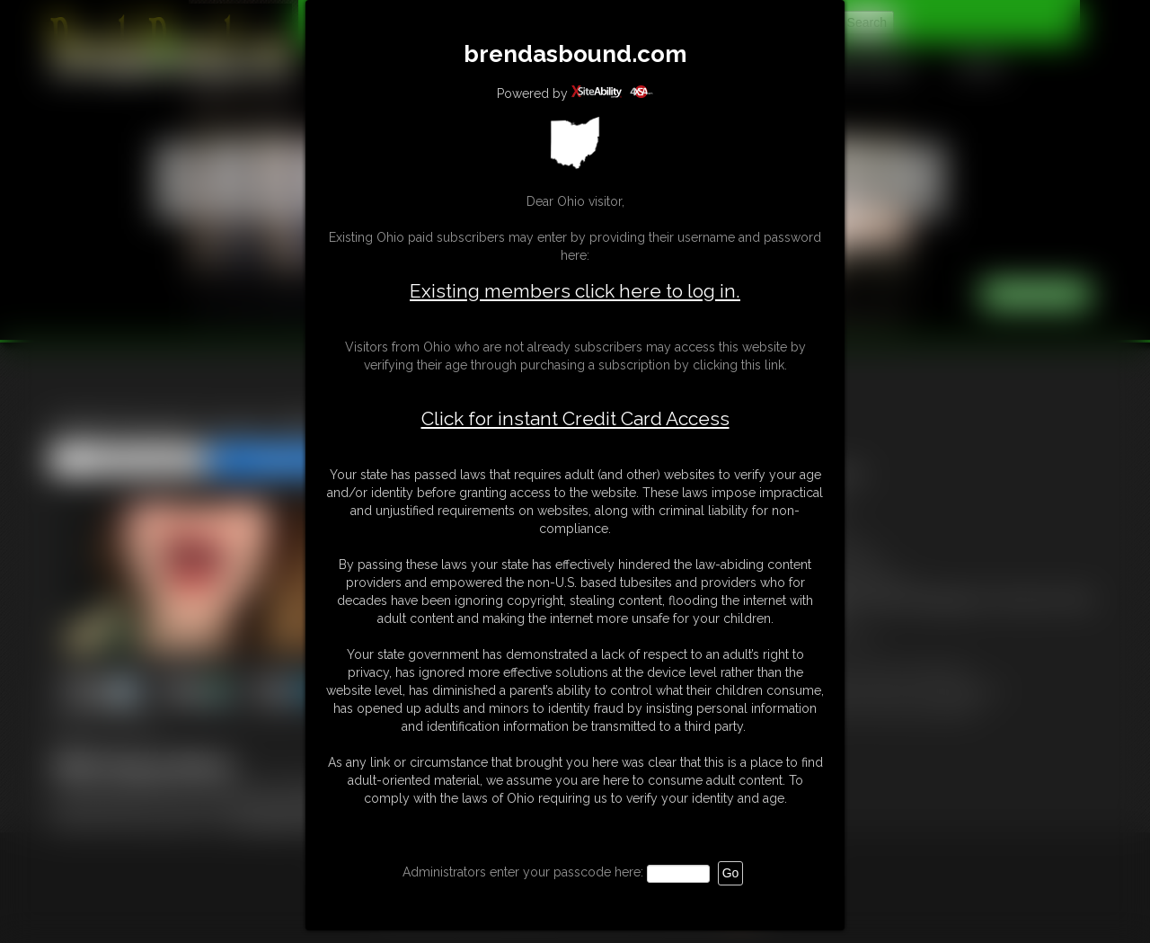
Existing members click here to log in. (575, 291)
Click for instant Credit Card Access (575, 419)
